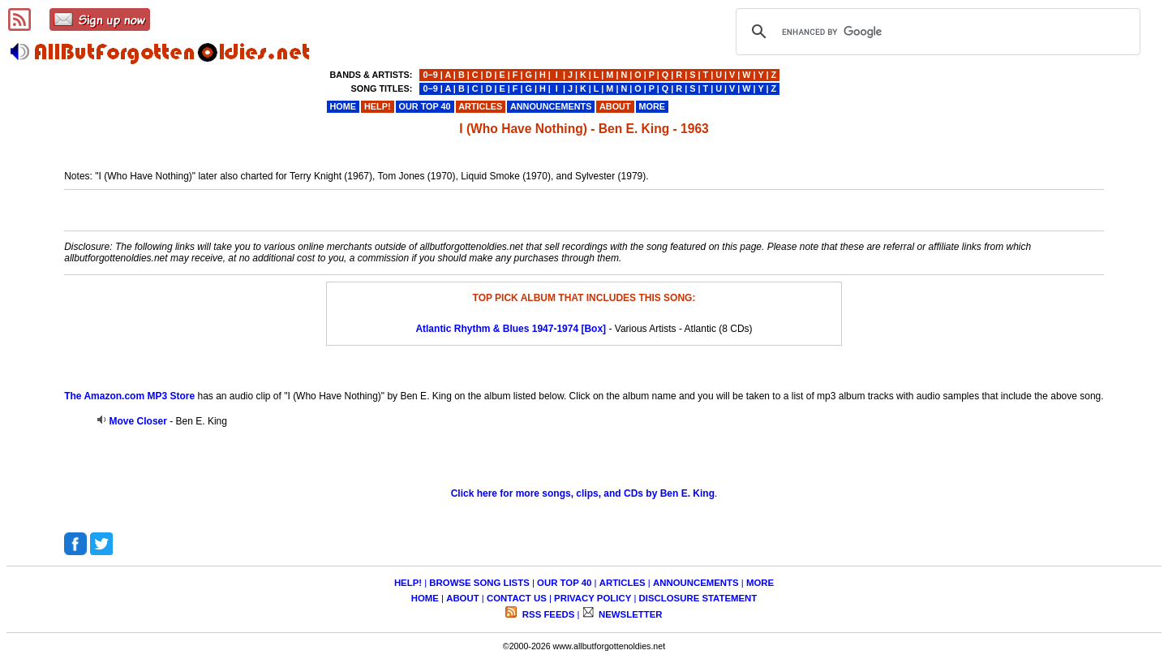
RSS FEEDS (547, 614)
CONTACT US (517, 598)
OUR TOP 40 (564, 583)
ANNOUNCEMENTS (696, 583)
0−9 (430, 75)
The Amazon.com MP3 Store (129, 396)
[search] (935, 31)
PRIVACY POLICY (592, 598)
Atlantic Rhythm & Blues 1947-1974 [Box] (510, 328)
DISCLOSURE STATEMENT (698, 598)
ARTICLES (622, 583)
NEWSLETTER (629, 614)
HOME (425, 598)
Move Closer (138, 421)
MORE (760, 583)
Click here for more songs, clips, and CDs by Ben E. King (583, 493)
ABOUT (462, 598)
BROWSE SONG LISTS (479, 583)
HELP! (408, 583)
